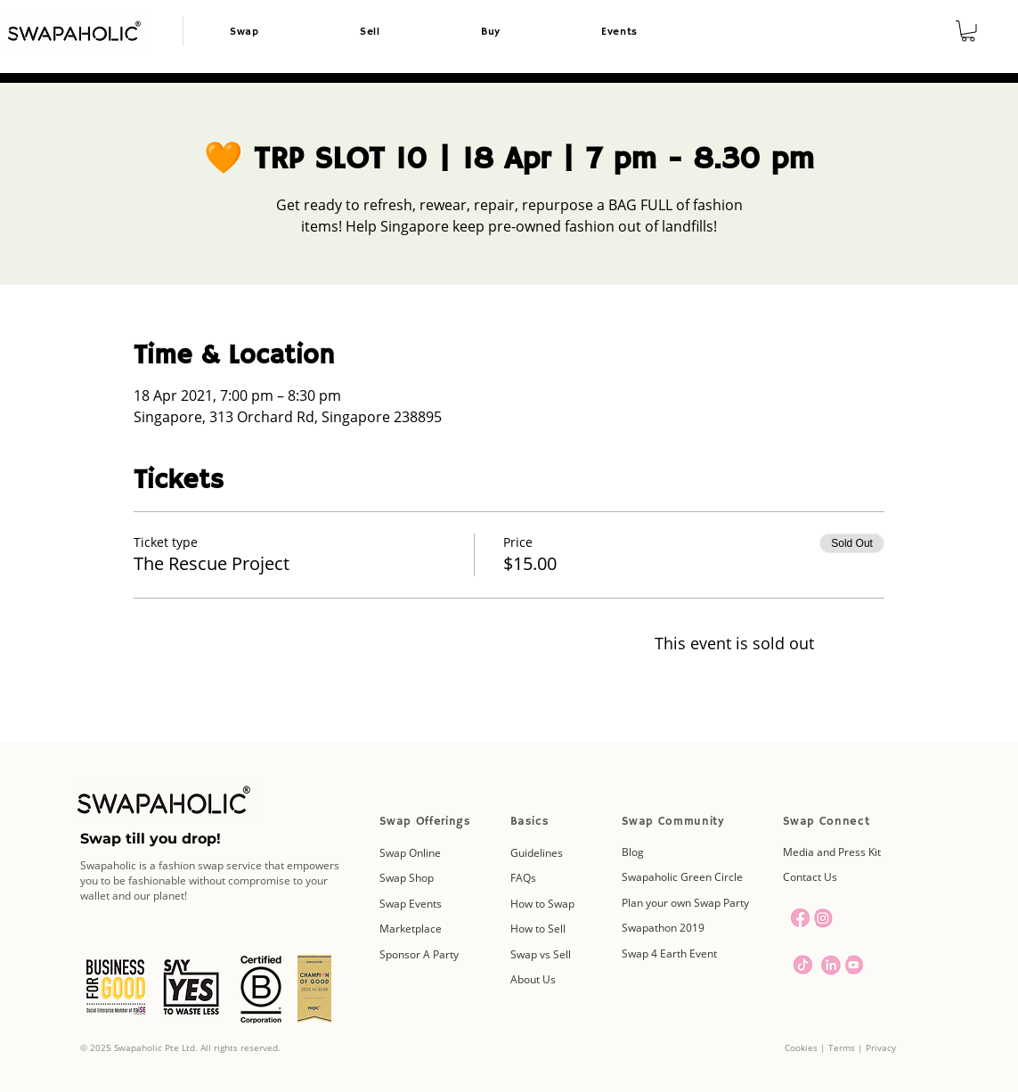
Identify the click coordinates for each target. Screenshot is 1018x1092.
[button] (968, 31)
